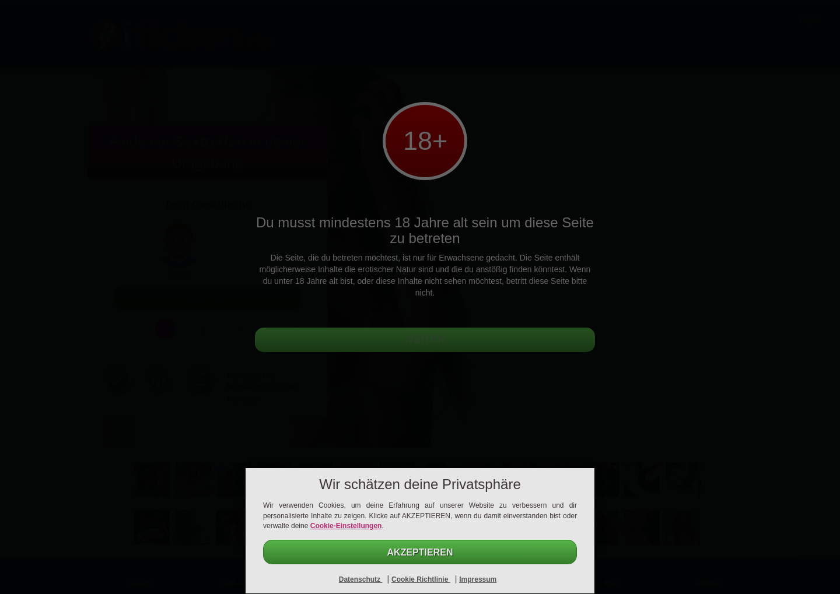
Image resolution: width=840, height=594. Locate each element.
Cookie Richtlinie (420, 579)
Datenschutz (361, 579)
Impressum (477, 579)
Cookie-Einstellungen (346, 526)
